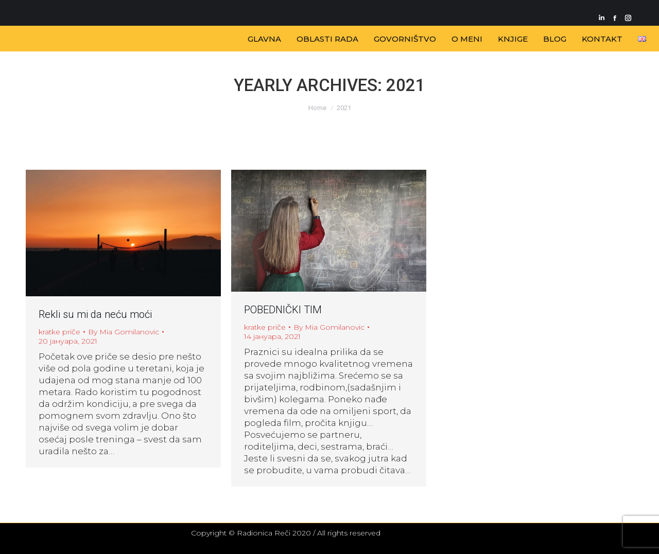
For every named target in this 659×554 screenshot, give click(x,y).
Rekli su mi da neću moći (95, 314)
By (123, 331)
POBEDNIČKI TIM (283, 309)
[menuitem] (264, 39)
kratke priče (59, 331)
